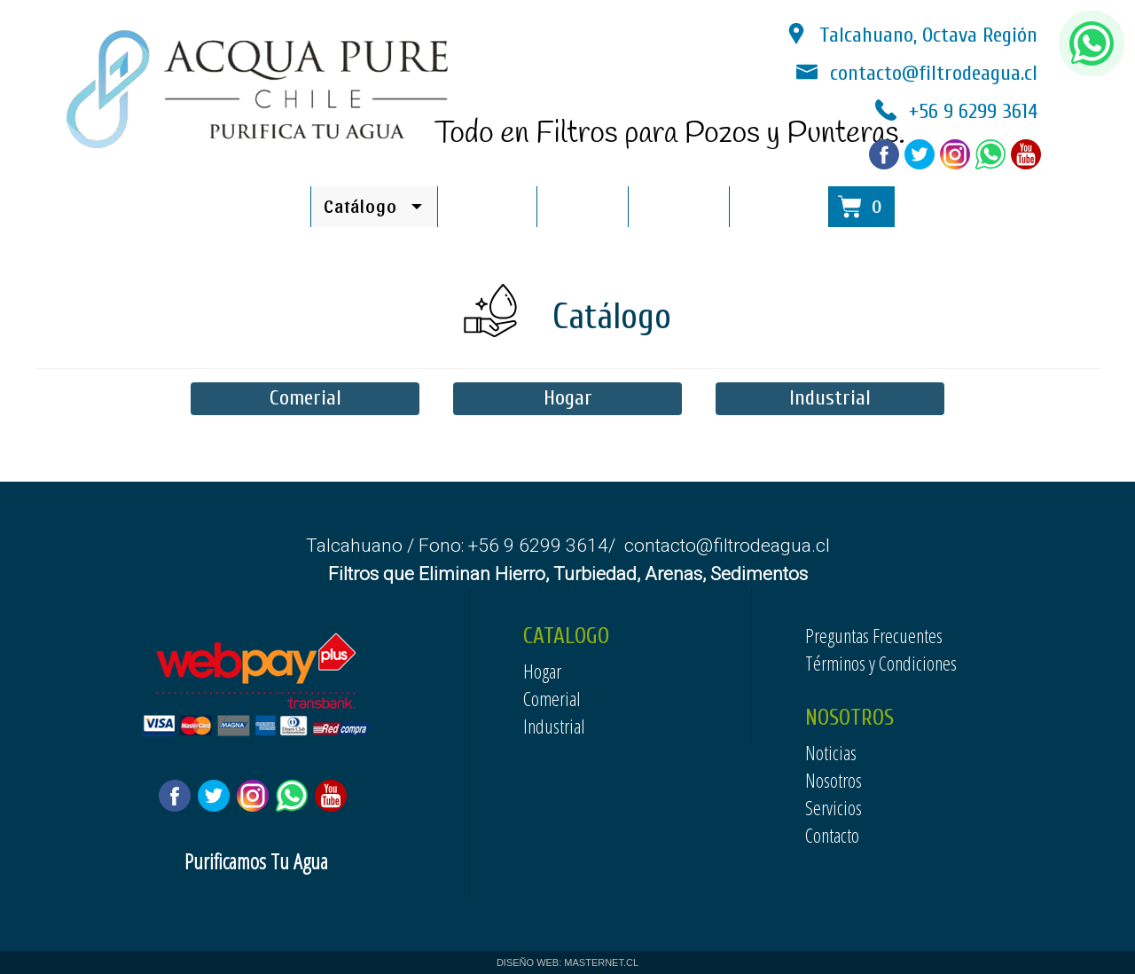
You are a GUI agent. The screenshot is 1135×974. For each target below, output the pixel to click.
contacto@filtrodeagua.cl (933, 73)
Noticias (582, 205)
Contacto (832, 834)
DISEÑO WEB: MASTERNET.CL (567, 962)
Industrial (830, 398)
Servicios (833, 807)
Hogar (568, 398)
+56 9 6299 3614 (973, 111)
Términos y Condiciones (881, 662)
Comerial (305, 398)
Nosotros (833, 779)
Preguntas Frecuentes (874, 635)
